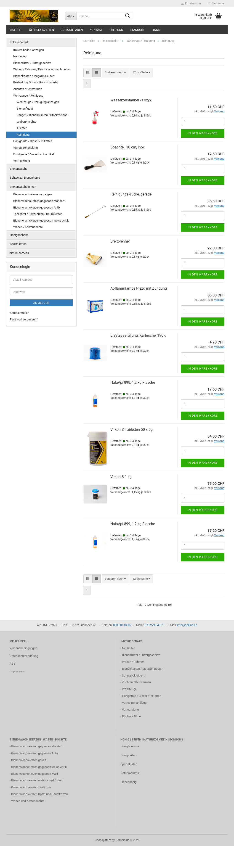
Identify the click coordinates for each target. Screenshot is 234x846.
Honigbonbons (19, 235)
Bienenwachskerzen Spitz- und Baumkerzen (39, 794)
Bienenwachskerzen (23, 186)
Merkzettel (216, 3)
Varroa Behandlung (25, 147)
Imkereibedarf (19, 42)
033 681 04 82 (122, 625)
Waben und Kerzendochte (27, 801)
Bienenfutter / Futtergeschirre (32, 63)
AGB (12, 663)
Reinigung (23, 134)
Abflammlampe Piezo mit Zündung (138, 288)
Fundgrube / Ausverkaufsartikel (33, 154)
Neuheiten (20, 56)
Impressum (17, 671)
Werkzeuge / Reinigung (28, 95)
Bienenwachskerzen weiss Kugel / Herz (36, 780)
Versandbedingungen (23, 648)
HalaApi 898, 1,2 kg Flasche (132, 382)
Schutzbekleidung (133, 675)
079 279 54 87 (154, 625)
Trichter (22, 128)
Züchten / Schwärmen (27, 89)
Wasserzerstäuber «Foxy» (131, 100)
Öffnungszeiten (41, 30)
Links (156, 30)
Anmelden (41, 302)
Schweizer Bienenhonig (25, 177)
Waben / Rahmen (133, 662)
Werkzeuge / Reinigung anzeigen (38, 102)
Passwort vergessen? (24, 319)
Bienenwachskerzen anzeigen (32, 194)
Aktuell (16, 30)
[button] (87, 72)
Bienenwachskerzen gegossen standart (38, 201)
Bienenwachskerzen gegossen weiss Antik (41, 220)
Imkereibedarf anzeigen (28, 50)
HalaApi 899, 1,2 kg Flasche (132, 524)
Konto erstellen (19, 313)
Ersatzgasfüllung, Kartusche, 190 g (138, 335)
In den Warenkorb (203, 133)
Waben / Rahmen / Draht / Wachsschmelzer (41, 69)
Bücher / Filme (131, 716)
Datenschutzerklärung (24, 656)
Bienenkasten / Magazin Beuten (33, 76)
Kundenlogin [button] (191, 3)
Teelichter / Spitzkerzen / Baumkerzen (37, 214)
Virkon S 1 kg (121, 477)
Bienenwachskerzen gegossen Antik (36, 207)
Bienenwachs (18, 168)
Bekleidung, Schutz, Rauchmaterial (35, 82)
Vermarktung (21, 160)
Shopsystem (103, 840)
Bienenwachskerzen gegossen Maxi (34, 773)
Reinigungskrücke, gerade (131, 194)
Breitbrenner (120, 241)
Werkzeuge (129, 689)
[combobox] (115, 72)
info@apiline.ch (187, 625)
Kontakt (96, 30)
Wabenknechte (26, 121)
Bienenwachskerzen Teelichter (31, 787)
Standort (137, 30)
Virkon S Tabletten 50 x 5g (131, 429)
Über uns (116, 30)
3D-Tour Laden (72, 30)
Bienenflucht (25, 108)
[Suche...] (71, 16)
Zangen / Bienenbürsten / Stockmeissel (42, 115)
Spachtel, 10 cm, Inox (127, 147)
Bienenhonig (128, 782)
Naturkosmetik (19, 253)
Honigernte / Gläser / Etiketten (32, 141)
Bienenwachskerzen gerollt (28, 760)
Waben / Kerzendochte (28, 227)
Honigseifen (128, 755)
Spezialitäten (18, 244)
